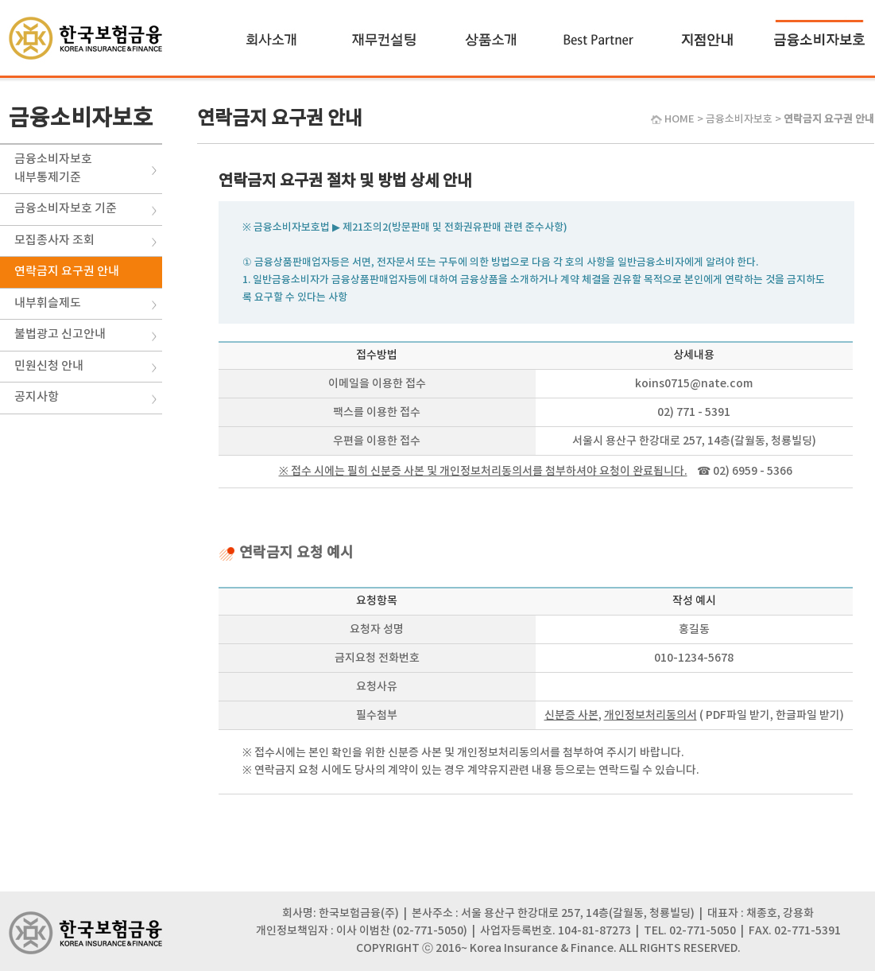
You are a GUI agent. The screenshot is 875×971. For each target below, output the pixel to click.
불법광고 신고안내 (60, 334)
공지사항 (36, 397)
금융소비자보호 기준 (65, 209)
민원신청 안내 (48, 366)
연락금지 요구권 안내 (66, 271)
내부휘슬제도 (47, 303)
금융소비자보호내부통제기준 (53, 168)
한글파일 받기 (808, 715)
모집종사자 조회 (54, 240)
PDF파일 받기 (738, 715)
